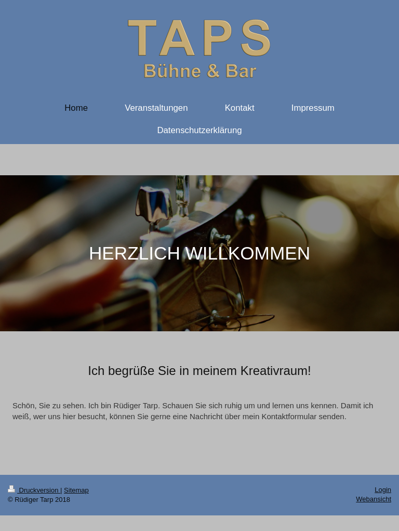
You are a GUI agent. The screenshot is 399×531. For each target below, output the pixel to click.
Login (383, 490)
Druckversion (34, 490)
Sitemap (76, 490)
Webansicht (373, 499)
